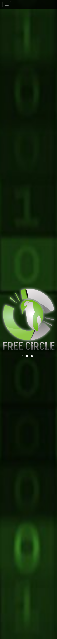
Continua (28, 356)
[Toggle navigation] (6, 4)
